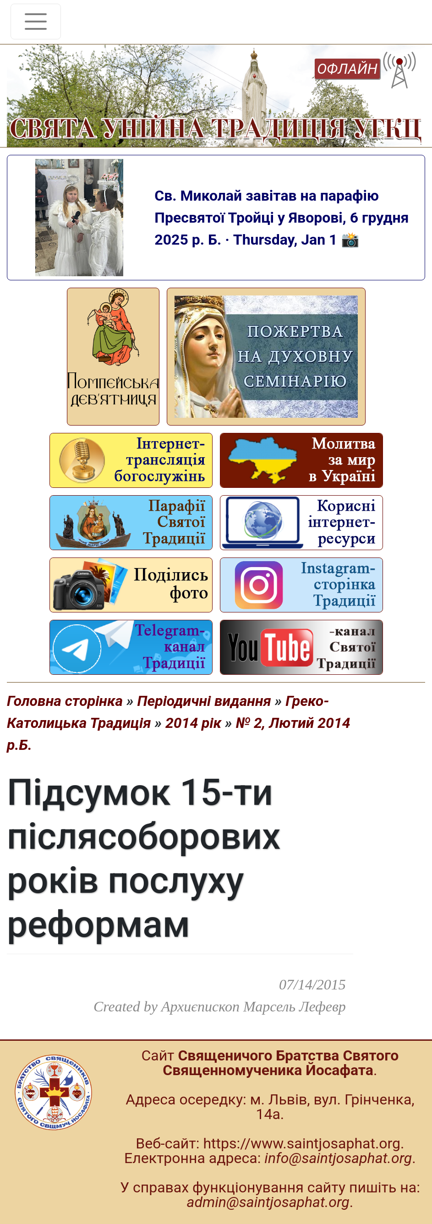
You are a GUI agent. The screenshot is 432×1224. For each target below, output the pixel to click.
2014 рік (193, 723)
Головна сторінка (65, 701)
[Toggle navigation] (36, 21)
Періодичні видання (204, 701)
